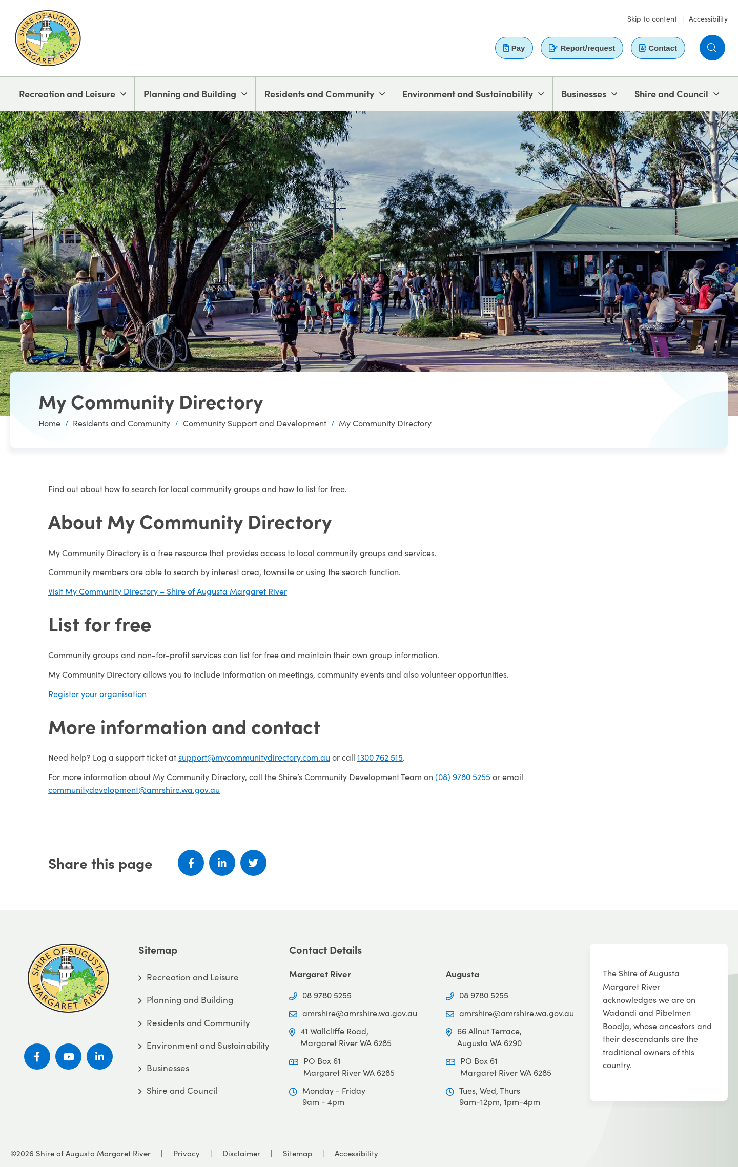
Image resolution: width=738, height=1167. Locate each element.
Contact (658, 48)
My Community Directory (385, 423)
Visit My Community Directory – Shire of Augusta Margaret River (167, 591)
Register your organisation (97, 693)
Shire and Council (671, 93)
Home (49, 423)
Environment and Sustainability (467, 93)
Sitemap (297, 1153)
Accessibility (708, 19)
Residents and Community (319, 93)
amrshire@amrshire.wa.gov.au (359, 1013)
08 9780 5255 (327, 995)
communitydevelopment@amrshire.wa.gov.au (134, 789)
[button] (712, 47)
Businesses (583, 93)
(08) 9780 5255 (462, 776)
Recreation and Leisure (67, 93)
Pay (514, 48)
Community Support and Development (254, 423)
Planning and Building (190, 93)
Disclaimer (241, 1153)
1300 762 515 (380, 757)
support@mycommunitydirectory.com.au (254, 757)
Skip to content (652, 19)
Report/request (582, 48)
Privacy (186, 1153)
